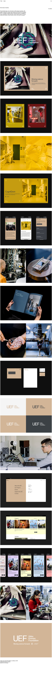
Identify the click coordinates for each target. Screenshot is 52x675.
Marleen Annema (7, 661)
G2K (17, 660)
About (4, 1)
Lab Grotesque (5, 662)
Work (1, 1)
